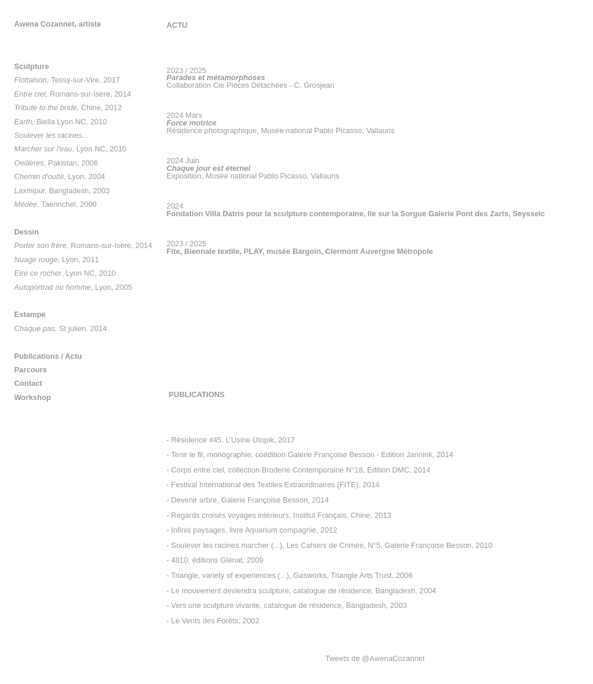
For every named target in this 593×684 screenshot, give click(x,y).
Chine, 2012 (68, 107)
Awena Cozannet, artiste (57, 23)
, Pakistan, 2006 (56, 162)
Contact (28, 383)
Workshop (32, 397)
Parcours (30, 369)
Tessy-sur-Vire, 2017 (67, 79)
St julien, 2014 (60, 328)
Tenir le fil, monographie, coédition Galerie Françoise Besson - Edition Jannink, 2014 (312, 454)
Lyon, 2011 (56, 259)
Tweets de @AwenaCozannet (375, 658)
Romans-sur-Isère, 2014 (72, 94)
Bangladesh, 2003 (62, 190)
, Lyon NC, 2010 (70, 148)
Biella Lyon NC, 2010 (60, 121)
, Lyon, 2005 (73, 287)
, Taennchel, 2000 (55, 204)
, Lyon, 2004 (59, 176)
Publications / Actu (48, 356)
